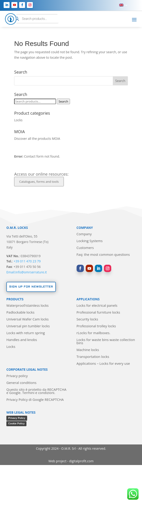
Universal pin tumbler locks (28, 326)
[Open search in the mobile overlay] (36, 18)
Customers (85, 248)
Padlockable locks (20, 312)
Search (63, 101)
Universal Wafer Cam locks (27, 319)
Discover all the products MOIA (37, 138)
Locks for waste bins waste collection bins (106, 341)
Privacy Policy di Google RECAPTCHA (35, 400)
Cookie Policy (16, 423)
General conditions (21, 383)
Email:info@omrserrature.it (26, 272)
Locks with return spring (25, 333)
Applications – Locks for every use (103, 364)
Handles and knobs (21, 340)
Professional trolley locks (96, 326)
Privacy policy (17, 376)
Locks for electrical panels (97, 306)
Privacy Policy (16, 418)
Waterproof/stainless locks (27, 306)
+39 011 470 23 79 (27, 261)
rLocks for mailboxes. (94, 333)
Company (84, 234)
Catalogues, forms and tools (39, 182)
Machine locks (88, 350)
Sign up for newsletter (31, 286)
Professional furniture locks (98, 312)
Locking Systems (90, 241)
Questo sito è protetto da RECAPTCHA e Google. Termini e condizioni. (36, 391)
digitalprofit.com (81, 461)
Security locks (87, 319)
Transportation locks (93, 357)
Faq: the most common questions (103, 255)
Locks (18, 120)
